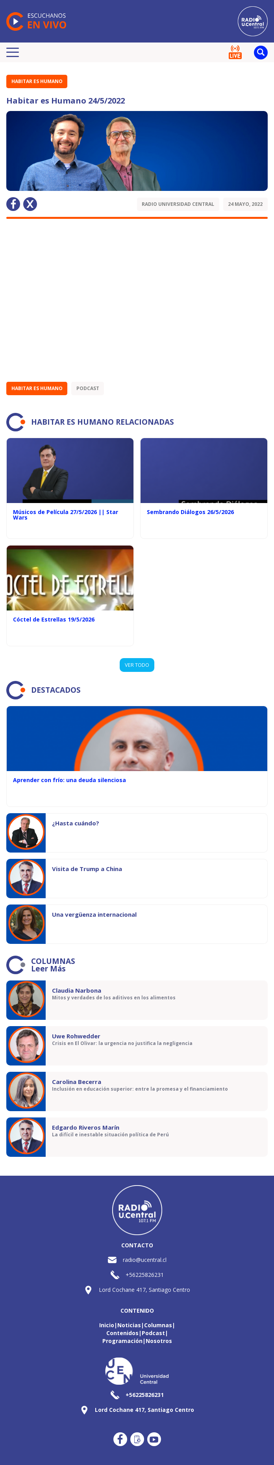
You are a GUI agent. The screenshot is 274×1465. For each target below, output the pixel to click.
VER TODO (137, 664)
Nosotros (159, 1341)
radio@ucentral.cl (145, 1259)
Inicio (106, 1325)
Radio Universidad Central (178, 204)
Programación (122, 1341)
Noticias (129, 1325)
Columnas (158, 1325)
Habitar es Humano (37, 81)
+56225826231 (145, 1274)
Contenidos (122, 1333)
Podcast (87, 388)
